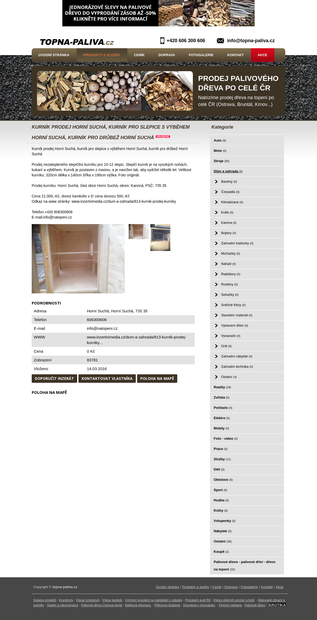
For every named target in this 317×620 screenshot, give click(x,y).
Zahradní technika (237, 367)
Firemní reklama (230, 605)
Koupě (221, 552)
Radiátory (230, 274)
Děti (219, 469)
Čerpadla (230, 192)
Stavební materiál (236, 315)
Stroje (222, 161)
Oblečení (223, 480)
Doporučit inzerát (54, 378)
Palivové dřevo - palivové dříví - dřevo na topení (244, 565)
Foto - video (226, 438)
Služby (222, 459)
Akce (262, 55)
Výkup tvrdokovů (87, 600)
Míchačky (230, 253)
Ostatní (229, 377)
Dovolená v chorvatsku (199, 605)
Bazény (229, 181)
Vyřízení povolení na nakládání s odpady (153, 600)
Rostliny (229, 284)
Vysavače (230, 336)
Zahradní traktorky (237, 243)
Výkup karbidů (112, 600)
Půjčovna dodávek (167, 605)
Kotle (227, 212)
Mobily (221, 428)
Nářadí (228, 264)
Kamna (228, 223)
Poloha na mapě (157, 378)
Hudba (221, 500)
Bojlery (228, 233)
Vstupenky (225, 521)
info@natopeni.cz (102, 328)
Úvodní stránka (53, 55)
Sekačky (230, 295)
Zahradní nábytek (236, 356)
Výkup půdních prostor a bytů (233, 600)
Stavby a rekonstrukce (62, 605)
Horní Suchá (122, 311)
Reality (222, 387)
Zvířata (221, 397)
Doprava (166, 55)
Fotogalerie (201, 55)
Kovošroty (66, 600)
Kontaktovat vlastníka (107, 378)
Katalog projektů (44, 600)
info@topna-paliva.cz (251, 40)
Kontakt (235, 55)
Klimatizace (232, 202)
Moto (220, 151)
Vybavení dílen (234, 325)
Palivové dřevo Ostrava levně (101, 605)
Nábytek (222, 531)
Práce (220, 449)
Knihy (221, 510)
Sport (220, 490)
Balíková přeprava (138, 605)
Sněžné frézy (233, 305)
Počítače (223, 408)
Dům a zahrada (228, 171)
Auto (220, 140)
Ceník (139, 55)
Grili (226, 346)
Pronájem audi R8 (198, 600)
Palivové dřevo (255, 605)
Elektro (222, 418)
